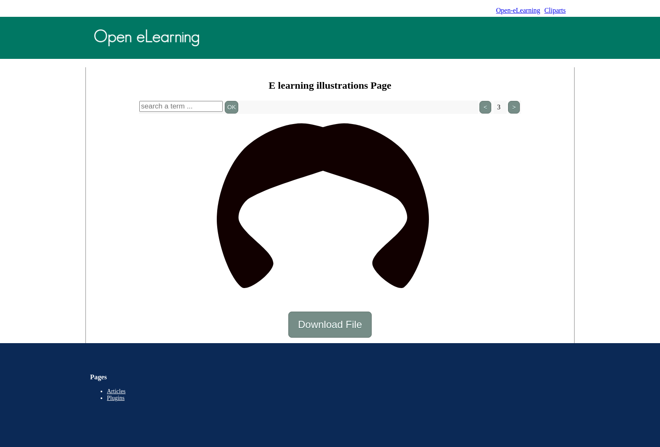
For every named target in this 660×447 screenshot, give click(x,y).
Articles (116, 391)
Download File (330, 324)
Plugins (116, 398)
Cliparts (555, 10)
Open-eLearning (518, 10)
